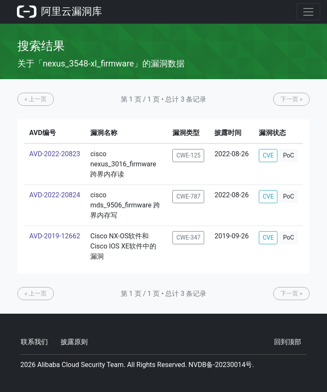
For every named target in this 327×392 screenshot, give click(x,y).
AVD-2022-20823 (54, 154)
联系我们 (34, 342)
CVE (268, 155)
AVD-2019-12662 (54, 236)
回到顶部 (287, 342)
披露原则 (74, 342)
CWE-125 (188, 155)
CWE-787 (188, 196)
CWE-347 (188, 237)
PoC (288, 155)
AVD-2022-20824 (54, 195)
